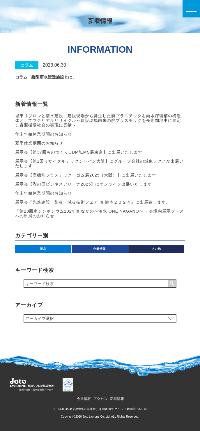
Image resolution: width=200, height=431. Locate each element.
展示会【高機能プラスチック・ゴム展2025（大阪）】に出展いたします (85, 175)
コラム (27, 65)
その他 (156, 248)
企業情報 (99, 248)
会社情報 (84, 399)
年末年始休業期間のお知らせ (43, 134)
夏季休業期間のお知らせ (39, 143)
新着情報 (117, 399)
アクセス (100, 399)
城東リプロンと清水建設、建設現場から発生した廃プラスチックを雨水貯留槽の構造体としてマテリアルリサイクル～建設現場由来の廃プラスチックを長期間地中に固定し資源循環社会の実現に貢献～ (98, 120)
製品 (43, 248)
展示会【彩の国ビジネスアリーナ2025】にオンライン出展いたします (83, 184)
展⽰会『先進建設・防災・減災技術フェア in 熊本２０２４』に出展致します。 (92, 202)
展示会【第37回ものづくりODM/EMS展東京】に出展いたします (78, 152)
